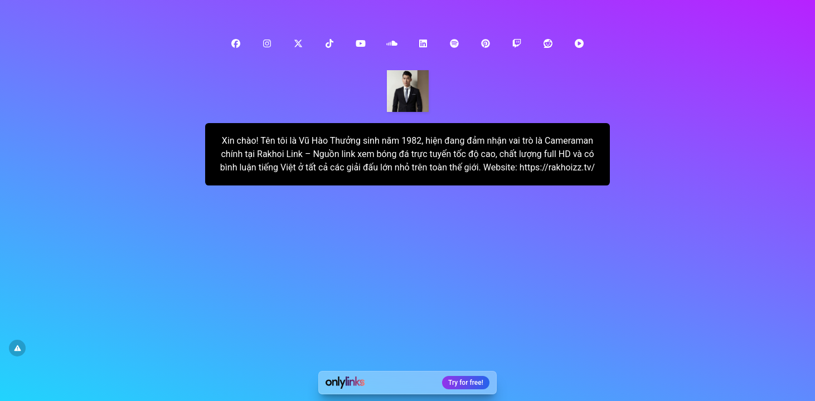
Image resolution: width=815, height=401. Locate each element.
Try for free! (465, 383)
